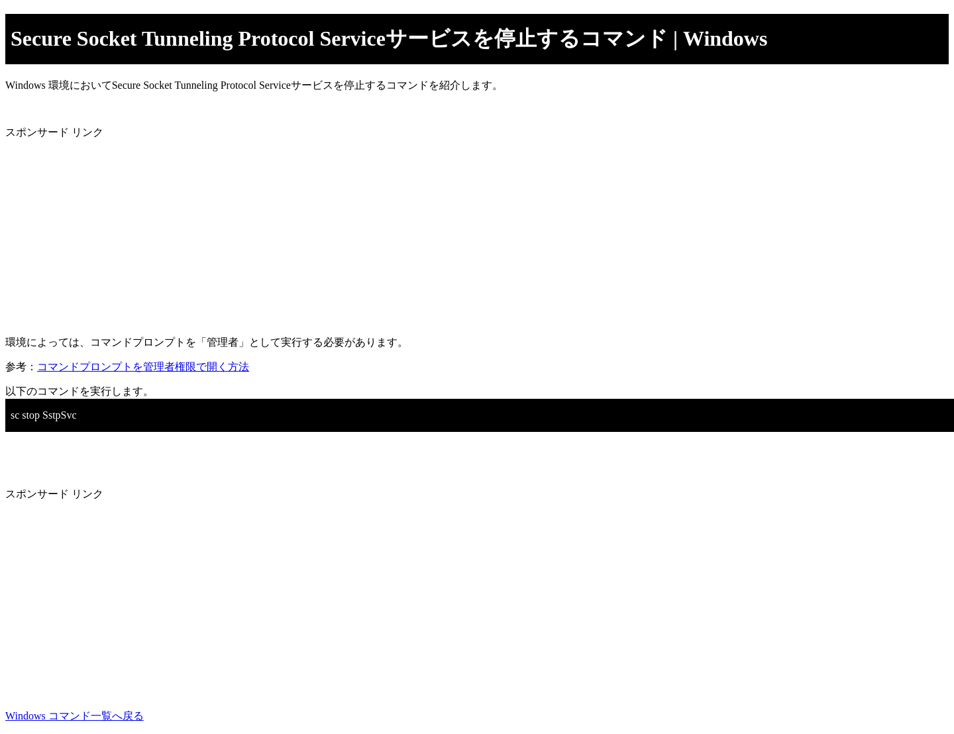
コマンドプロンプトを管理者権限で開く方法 (143, 366)
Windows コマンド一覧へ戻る (74, 715)
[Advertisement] (402, 232)
